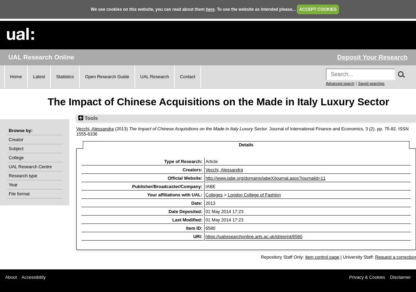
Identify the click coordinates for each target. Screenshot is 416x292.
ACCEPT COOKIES (318, 9)
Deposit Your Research (372, 57)
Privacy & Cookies (367, 277)
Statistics (65, 76)
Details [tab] (246, 144)
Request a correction (395, 257)
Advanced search (340, 83)
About (11, 277)
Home (16, 76)
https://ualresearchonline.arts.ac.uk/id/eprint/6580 (254, 236)
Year (13, 184)
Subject (16, 148)
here (210, 9)
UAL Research (154, 76)
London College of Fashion (254, 194)
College (16, 157)
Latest (39, 76)
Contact (187, 76)
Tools (88, 118)
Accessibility (33, 277)
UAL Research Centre (30, 166)
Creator (16, 139)
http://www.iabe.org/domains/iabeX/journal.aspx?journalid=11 (266, 178)
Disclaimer (400, 277)
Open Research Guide (107, 76)
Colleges (214, 194)
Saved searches (371, 83)
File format (19, 193)
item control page (322, 257)
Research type (23, 175)
